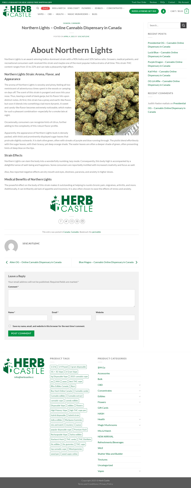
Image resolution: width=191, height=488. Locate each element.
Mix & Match (59, 8)
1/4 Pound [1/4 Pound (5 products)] (63, 367)
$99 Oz (101, 367)
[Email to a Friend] (71, 221)
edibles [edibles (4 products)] (71, 405)
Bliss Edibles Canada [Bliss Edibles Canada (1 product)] (59, 386)
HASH (101, 413)
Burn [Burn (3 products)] (73, 386)
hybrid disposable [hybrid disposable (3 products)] (58, 415)
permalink (96, 232)
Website (100, 312)
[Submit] (184, 25)
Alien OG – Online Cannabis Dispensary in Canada (32, 262)
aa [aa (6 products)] (52, 381)
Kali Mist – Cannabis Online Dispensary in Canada (162, 73)
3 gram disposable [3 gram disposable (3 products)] (78, 367)
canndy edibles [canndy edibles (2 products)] (72, 400)
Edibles (100, 8)
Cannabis (75, 23)
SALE (45, 8)
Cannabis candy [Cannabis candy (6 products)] (81, 391)
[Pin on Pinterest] (77, 221)
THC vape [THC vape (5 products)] (80, 444)
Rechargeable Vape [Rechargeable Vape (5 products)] (59, 434)
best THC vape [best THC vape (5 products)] (75, 381)
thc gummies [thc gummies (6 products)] (68, 444)
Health (61, 14)
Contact (171, 2)
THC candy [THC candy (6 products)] (71, 439)
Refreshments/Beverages (111, 442)
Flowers (87, 8)
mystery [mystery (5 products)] (69, 425)
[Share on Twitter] (66, 221)
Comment (13, 286)
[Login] (163, 11)
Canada (67, 23)
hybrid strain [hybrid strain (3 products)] (73, 415)
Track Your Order (139, 2)
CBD (51, 14)
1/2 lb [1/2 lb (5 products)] (53, 367)
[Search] (38, 8)
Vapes (42, 14)
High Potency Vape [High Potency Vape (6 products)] (59, 410)
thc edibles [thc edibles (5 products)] (55, 444)
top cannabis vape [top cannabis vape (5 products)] (58, 449)
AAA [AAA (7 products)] (58, 381)
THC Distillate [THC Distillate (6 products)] (85, 439)
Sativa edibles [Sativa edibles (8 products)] (76, 434)
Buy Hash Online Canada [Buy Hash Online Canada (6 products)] (61, 391)
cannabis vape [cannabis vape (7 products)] (57, 400)
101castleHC (84, 36)
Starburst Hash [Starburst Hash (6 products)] (57, 439)
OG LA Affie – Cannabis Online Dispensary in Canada (164, 83)
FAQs (162, 2)
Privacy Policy (106, 484)
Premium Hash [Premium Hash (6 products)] (80, 429)
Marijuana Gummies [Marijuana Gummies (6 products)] (73, 420)
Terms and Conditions (88, 484)
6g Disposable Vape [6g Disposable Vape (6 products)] (59, 376)
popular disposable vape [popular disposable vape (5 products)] (61, 429)
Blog (94, 14)
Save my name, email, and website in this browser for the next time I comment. (49, 326)
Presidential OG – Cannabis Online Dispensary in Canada (166, 44)
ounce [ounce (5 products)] (78, 425)
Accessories (104, 373)
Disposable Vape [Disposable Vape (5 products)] (58, 405)
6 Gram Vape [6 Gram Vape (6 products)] (71, 372)
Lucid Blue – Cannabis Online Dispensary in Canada (163, 54)
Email (55, 312)
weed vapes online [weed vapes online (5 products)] (69, 454)
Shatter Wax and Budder (110, 453)
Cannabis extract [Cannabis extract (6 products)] (75, 396)
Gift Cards (103, 407)
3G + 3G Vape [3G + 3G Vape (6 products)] (57, 372)
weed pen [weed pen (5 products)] (55, 454)
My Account (183, 2)
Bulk (100, 379)
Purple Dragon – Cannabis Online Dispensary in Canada (165, 63)
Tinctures (102, 459)
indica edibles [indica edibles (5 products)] (56, 420)
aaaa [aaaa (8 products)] (64, 381)
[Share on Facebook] (60, 221)
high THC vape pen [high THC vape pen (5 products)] (78, 410)
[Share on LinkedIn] (82, 221)
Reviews (153, 2)
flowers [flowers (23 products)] (79, 405)
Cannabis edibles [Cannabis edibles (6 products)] (58, 396)
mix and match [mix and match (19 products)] (57, 425)
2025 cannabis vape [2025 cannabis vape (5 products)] (79, 376)
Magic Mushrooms (79, 14)
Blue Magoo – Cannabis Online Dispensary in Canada (109, 262)
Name (11, 312)
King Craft (74, 8)
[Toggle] (140, 385)
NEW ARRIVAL (105, 436)
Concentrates (115, 8)
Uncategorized (105, 465)
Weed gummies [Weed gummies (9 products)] (75, 449)
